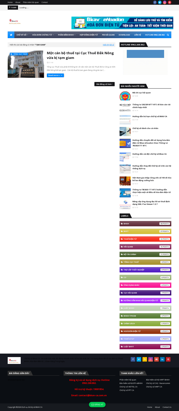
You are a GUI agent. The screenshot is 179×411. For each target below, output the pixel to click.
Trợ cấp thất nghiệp (147, 270)
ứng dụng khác (147, 285)
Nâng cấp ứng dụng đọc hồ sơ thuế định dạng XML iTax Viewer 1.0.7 (151, 203)
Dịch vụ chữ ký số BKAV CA (32, 407)
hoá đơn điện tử (147, 331)
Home (10, 2)
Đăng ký (97, 404)
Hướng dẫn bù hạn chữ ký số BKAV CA (149, 116)
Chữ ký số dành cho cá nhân (145, 128)
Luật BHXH (147, 308)
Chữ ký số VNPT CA (154, 386)
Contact (45, 2)
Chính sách (147, 323)
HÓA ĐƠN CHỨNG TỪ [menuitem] (42, 35)
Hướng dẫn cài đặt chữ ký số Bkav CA (149, 154)
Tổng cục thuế (147, 262)
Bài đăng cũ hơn (103, 84)
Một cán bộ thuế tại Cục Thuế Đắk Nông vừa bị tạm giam (80, 55)
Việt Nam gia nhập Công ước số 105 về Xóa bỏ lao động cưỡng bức (151, 179)
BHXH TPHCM (147, 316)
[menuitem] (11, 34)
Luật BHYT (147, 346)
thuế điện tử (147, 239)
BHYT (147, 231)
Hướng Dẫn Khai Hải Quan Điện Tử (147, 300)
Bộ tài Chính (147, 254)
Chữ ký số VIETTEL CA (128, 386)
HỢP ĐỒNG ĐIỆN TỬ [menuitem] (89, 35)
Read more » (54, 75)
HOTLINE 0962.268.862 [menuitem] (155, 35)
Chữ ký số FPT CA (127, 390)
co (147, 277)
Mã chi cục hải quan (141, 92)
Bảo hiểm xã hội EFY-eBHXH (131, 383)
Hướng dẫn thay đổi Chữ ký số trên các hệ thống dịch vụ (151, 167)
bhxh (147, 223)
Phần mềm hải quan (31, 2)
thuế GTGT (147, 339)
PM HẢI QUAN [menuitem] (108, 35)
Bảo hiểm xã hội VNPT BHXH (157, 379)
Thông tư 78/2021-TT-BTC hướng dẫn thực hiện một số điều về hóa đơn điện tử (151, 191)
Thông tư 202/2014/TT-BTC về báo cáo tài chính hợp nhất (151, 106)
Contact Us (167, 407)
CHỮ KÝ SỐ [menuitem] (21, 35)
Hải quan (147, 246)
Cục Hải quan (147, 293)
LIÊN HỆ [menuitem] (137, 35)
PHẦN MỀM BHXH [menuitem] (66, 35)
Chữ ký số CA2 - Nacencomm (158, 383)
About (17, 2)
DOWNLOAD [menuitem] (124, 35)
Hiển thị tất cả (108, 44)
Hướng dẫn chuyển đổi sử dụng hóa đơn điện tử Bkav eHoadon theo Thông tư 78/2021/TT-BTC (151, 143)
